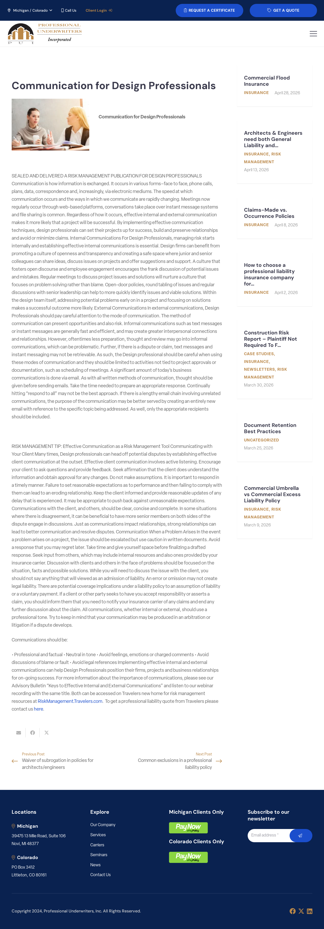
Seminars (98, 855)
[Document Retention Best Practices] (274, 437)
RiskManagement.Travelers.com (70, 701)
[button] (29, 10)
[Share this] (33, 732)
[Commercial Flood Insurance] (274, 85)
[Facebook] (293, 911)
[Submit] (301, 835)
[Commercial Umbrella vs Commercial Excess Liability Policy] (274, 507)
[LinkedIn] (309, 911)
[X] (301, 911)
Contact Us (100, 875)
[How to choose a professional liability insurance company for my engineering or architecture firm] (274, 279)
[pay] (188, 827)
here (38, 709)
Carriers (97, 845)
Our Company (102, 825)
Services (98, 835)
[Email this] (19, 732)
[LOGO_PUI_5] (44, 33)
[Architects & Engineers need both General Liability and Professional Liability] (274, 151)
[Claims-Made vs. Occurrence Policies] (274, 218)
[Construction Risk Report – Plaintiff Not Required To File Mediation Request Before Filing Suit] (274, 359)
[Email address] (274, 835)
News (95, 865)
